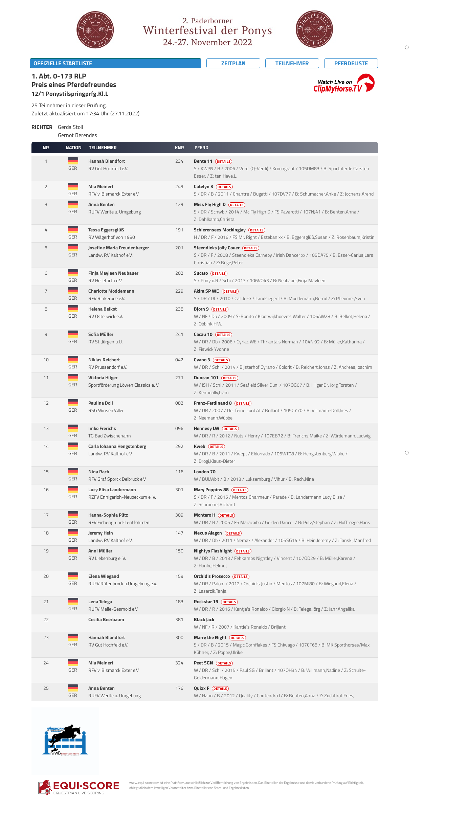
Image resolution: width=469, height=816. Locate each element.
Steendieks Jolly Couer (227, 247)
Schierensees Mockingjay (230, 229)
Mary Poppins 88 (221, 489)
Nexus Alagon (218, 533)
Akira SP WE (217, 291)
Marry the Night (220, 637)
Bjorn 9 (211, 309)
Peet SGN (214, 662)
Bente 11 (213, 161)
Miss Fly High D (220, 204)
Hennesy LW (217, 428)
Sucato (211, 273)
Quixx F (212, 688)
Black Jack (204, 619)
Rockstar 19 (216, 601)
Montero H (215, 515)
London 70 (205, 471)
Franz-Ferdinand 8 (223, 403)
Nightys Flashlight (223, 550)
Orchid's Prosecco (222, 576)
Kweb (210, 446)
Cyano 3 (212, 359)
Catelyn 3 (214, 186)
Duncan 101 (216, 377)
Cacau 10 (213, 334)
